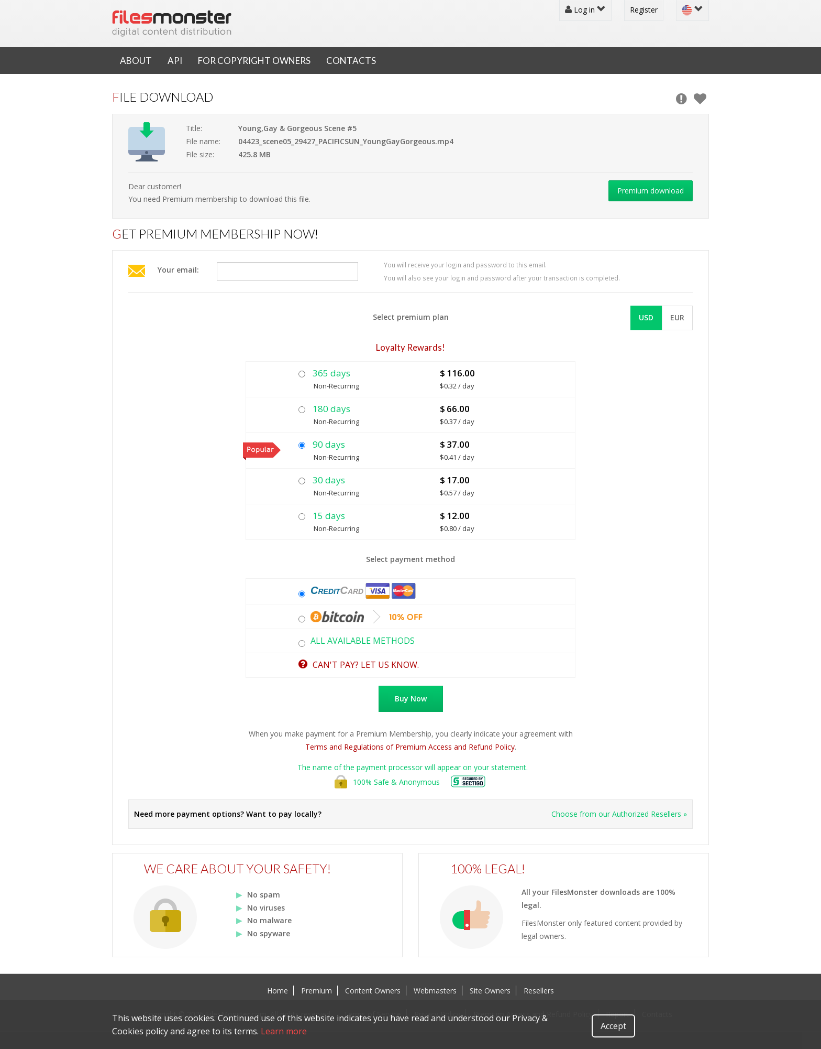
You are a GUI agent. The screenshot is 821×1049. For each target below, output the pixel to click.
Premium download (650, 191)
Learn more (284, 1031)
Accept (613, 1026)
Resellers (539, 991)
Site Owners (490, 991)
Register (644, 10)
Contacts (351, 60)
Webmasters (435, 991)
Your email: (178, 270)
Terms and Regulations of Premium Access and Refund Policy (410, 747)
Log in (585, 10)
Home (277, 991)
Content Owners (373, 991)
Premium (316, 991)
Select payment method (410, 559)
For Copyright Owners (254, 60)
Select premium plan (411, 317)
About (136, 60)
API (175, 60)
